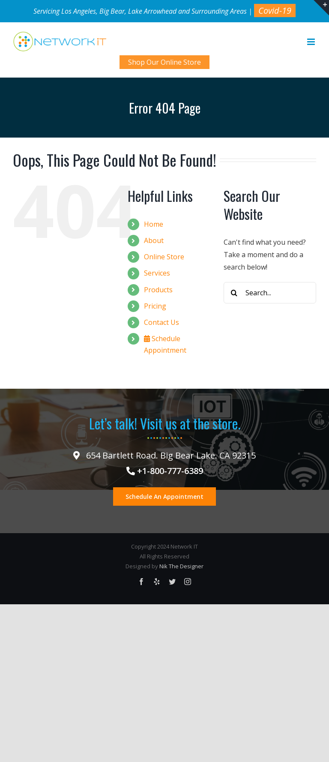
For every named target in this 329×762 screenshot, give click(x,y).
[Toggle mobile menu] (311, 41)
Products (158, 289)
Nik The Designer (181, 566)
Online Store (164, 256)
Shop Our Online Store (164, 62)
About (154, 240)
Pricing (155, 306)
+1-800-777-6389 (164, 471)
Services (157, 273)
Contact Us (161, 322)
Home (153, 224)
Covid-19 (274, 10)
